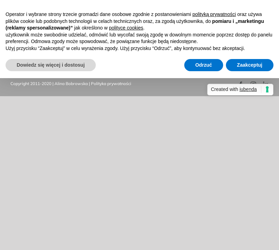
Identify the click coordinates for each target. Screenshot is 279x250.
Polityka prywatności (111, 83)
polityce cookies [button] (126, 28)
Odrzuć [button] (203, 65)
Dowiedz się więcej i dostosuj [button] (51, 65)
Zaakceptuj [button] (249, 65)
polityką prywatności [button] (214, 14)
